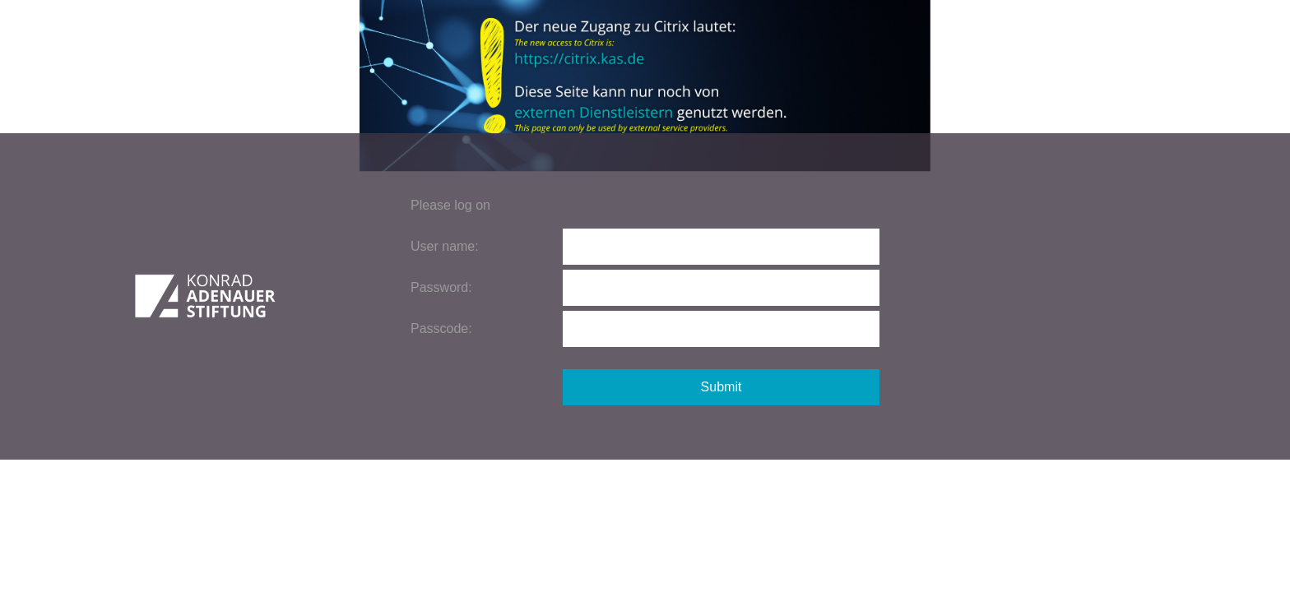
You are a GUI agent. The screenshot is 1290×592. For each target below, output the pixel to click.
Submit (721, 387)
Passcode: (441, 328)
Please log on (450, 205)
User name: (445, 246)
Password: (441, 287)
